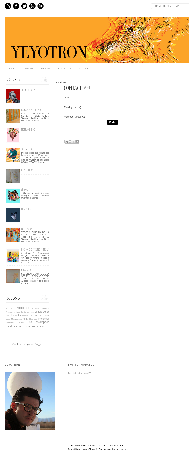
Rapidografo (11, 322)
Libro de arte (36, 315)
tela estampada (38, 322)
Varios (42, 326)
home (12, 69)
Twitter (24, 6)
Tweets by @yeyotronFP (79, 373)
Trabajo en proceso (22, 326)
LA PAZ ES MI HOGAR (31, 110)
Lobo (8, 319)
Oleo (31, 319)
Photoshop (43, 318)
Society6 (45, 69)
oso (35, 319)
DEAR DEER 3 (27, 170)
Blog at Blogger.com (77, 449)
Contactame (65, 69)
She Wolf (25, 189)
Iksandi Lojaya (119, 449)
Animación (10, 312)
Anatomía (45, 308)
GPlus (32, 6)
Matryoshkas (16, 319)
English (83, 69)
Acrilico (23, 308)
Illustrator (16, 315)
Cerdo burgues (27, 312)
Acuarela (35, 308)
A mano (10, 308)
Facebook (16, 6)
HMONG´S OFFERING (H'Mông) (35, 249)
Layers (25, 315)
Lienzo (46, 315)
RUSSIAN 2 (26, 270)
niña (25, 318)
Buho (18, 312)
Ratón (21, 322)
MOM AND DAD (28, 129)
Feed (8, 6)
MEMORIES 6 (27, 209)
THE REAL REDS (28, 90)
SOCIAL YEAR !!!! (28, 149)
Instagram (40, 6)
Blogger (38, 344)
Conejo (38, 311)
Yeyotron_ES (96, 445)
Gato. (8, 315)
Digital (46, 311)
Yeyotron (27, 69)
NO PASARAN (27, 228)
